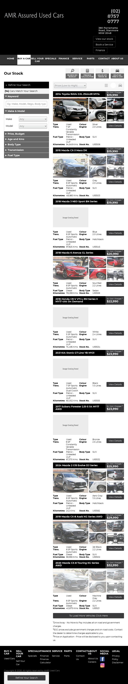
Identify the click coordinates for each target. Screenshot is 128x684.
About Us (93, 658)
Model (9, 125)
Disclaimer (117, 662)
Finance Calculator (45, 661)
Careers (92, 661)
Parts (67, 655)
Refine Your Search (18, 85)
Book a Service (104, 44)
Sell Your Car (20, 663)
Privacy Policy (116, 657)
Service (56, 655)
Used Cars (9, 658)
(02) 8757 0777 (113, 16)
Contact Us (80, 657)
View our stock (104, 38)
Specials (32, 655)
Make (9, 119)
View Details (115, 125)
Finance (100, 50)
